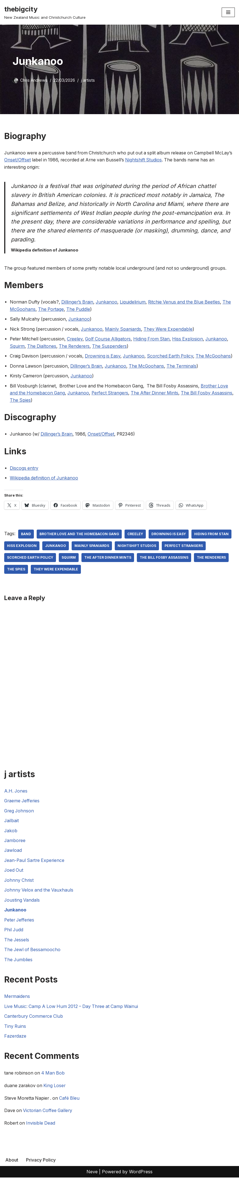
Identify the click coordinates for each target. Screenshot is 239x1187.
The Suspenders (112, 346)
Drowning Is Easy (169, 542)
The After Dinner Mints (158, 401)
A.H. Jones (16, 799)
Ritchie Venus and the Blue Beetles (188, 302)
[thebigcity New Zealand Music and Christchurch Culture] (45, 12)
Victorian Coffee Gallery (49, 1120)
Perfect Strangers (112, 401)
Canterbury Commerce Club (34, 1025)
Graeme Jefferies (22, 809)
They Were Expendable (172, 329)
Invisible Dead (42, 1132)
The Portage (61, 309)
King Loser (55, 1094)
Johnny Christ (19, 888)
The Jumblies (18, 968)
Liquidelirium (136, 302)
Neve (92, 1181)
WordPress (141, 1181)
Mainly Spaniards (125, 329)
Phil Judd (14, 938)
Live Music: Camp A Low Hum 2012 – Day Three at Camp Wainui (73, 1015)
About (11, 1169)
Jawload (13, 859)
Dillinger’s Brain (78, 302)
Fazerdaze (15, 1045)
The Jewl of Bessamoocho (33, 958)
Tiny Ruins (15, 1035)
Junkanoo (109, 302)
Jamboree (15, 849)
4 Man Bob (54, 1082)
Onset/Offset (36, 160)
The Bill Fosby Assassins (31, 577)
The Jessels (17, 948)
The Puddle (90, 309)
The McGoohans (28, 309)
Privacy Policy (41, 1169)
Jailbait (11, 829)
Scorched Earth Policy (174, 356)
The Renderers (76, 346)
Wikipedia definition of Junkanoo (44, 486)
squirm (116, 565)
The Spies (44, 408)
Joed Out (14, 879)
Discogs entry (24, 476)
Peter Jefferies (20, 928)
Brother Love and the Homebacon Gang (79, 542)
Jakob (11, 839)
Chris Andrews (34, 80)
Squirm (17, 346)
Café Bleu (71, 1107)
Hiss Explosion (192, 339)
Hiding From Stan (155, 339)
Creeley (77, 339)
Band (26, 542)
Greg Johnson (19, 819)
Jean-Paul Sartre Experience (35, 868)
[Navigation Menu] (228, 12)
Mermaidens (17, 1005)
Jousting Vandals (22, 908)
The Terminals (185, 374)
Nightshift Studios (165, 160)
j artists (88, 80)
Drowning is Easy (105, 356)
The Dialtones (42, 346)
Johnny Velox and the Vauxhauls (39, 898)
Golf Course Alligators (110, 339)
